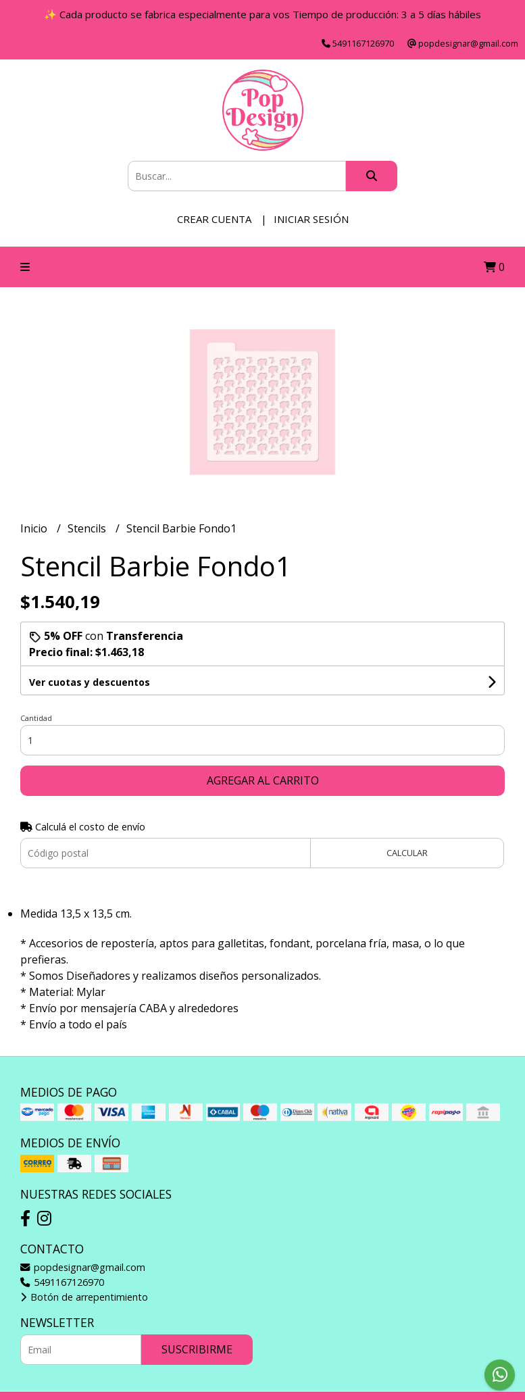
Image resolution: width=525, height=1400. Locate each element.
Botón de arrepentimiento (84, 1297)
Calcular (407, 853)
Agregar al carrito (263, 780)
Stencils (88, 528)
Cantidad (36, 718)
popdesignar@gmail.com (82, 1267)
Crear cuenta (214, 219)
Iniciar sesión (311, 219)
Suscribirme (196, 1349)
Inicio (35, 528)
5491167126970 (62, 1282)
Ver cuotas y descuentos (89, 682)
